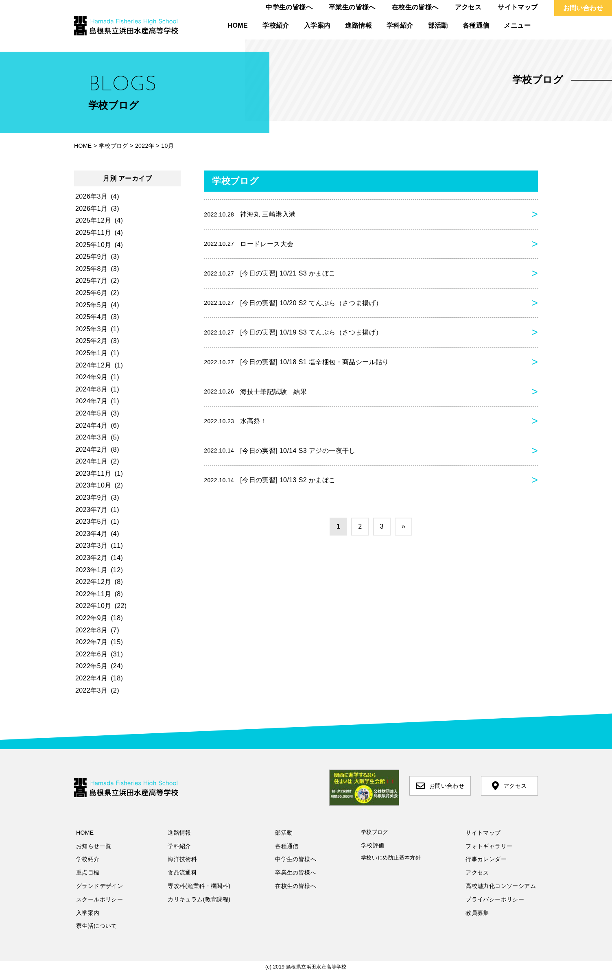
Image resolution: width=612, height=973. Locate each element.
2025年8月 (91, 268)
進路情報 (358, 25)
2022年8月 (91, 630)
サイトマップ (518, 7)
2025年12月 (93, 220)
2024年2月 (91, 449)
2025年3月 (91, 329)
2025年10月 (93, 244)
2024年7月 (91, 401)
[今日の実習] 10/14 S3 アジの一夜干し (280, 450)
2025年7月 (91, 280)
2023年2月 (91, 557)
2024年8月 (91, 389)
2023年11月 (93, 473)
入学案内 (317, 25)
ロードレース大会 (248, 243)
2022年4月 (91, 678)
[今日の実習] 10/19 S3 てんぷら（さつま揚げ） (293, 332)
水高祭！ (235, 421)
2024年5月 (91, 413)
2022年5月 (91, 666)
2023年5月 (91, 521)
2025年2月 (91, 340)
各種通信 (476, 25)
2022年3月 (91, 690)
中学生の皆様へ (289, 7)
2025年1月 (91, 353)
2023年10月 (93, 485)
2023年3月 (91, 545)
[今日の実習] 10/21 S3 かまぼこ (269, 273)
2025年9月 (91, 256)
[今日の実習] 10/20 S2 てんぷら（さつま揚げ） (293, 302)
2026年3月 (91, 196)
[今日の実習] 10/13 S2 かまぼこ (269, 480)
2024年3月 (91, 437)
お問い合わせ (583, 7)
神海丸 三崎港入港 (249, 214)
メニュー (517, 25)
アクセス (468, 7)
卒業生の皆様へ (352, 7)
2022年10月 (93, 605)
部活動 (438, 25)
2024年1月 (91, 461)
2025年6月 (91, 292)
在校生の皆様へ (415, 7)
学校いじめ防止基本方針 (391, 858)
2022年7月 (91, 641)
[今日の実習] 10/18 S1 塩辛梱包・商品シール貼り (296, 362)
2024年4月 (91, 425)
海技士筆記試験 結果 (255, 391)
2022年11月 (93, 593)
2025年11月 (93, 232)
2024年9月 (91, 377)
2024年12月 (93, 365)
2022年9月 (91, 617)
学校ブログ (374, 832)
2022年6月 (91, 654)
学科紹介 (400, 25)
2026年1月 (91, 208)
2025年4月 (91, 316)
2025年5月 (91, 305)
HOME (238, 25)
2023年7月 (91, 509)
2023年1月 (91, 569)
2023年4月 (91, 533)
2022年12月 (93, 581)
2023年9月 (91, 497)
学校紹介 (275, 25)
